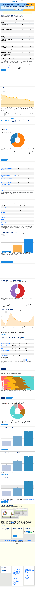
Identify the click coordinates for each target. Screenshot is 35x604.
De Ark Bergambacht (4, 345)
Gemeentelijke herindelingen (29, 570)
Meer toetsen (3, 334)
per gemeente (10, 67)
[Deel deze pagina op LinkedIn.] (29, 532)
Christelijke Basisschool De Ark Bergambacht (8, 171)
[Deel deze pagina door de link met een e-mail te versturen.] (25, 532)
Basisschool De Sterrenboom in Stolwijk (7, 182)
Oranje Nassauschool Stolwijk (5, 184)
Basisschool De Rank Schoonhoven (6, 178)
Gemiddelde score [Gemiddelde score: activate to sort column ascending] (28, 341)
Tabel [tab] (6, 91)
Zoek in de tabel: (27, 340)
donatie (2, 535)
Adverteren (26, 581)
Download (3, 525)
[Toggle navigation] (22, 1)
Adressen (14, 568)
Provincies (14, 572)
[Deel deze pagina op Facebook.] (27, 532)
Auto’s (14, 577)
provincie (15, 67)
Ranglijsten (26, 572)
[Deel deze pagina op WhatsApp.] (31, 532)
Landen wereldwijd (16, 573)
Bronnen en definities (28, 569)
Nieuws (26, 571)
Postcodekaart (27, 578)
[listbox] (6, 312)
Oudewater (3, 217)
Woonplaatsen (18, 571)
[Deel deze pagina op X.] (33, 532)
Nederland (18, 572)
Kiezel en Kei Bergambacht (5, 343)
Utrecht (2, 219)
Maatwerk (26, 583)
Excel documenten (11, 522)
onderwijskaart (9, 12)
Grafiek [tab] (3, 91)
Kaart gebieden (27, 575)
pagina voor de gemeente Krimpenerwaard (21, 12)
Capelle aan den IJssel (4, 215)
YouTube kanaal (27, 584)
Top (24, 541)
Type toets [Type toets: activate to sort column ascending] (20, 341)
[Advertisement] (17, 80)
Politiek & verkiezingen (16, 584)
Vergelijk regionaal (4, 449)
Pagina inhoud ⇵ (17, 9)
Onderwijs (3, 70)
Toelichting (3, 397)
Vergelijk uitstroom (9, 397)
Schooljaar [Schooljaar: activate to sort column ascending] (14, 341)
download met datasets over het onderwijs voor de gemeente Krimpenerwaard (18, 198)
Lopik (2, 214)
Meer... (2, 190)
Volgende (32, 360)
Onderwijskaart (27, 577)
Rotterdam (3, 212)
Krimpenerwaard (4, 207)
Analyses (26, 568)
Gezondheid (15, 578)
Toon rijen (4, 358)
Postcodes (14, 571)
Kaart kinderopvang (28, 576)
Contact (26, 582)
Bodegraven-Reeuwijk (4, 222)
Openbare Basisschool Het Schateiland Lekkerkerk (9, 186)
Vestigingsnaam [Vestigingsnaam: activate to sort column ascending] (4, 341)
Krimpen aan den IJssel (4, 210)
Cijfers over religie (4, 159)
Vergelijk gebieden (4, 424)
